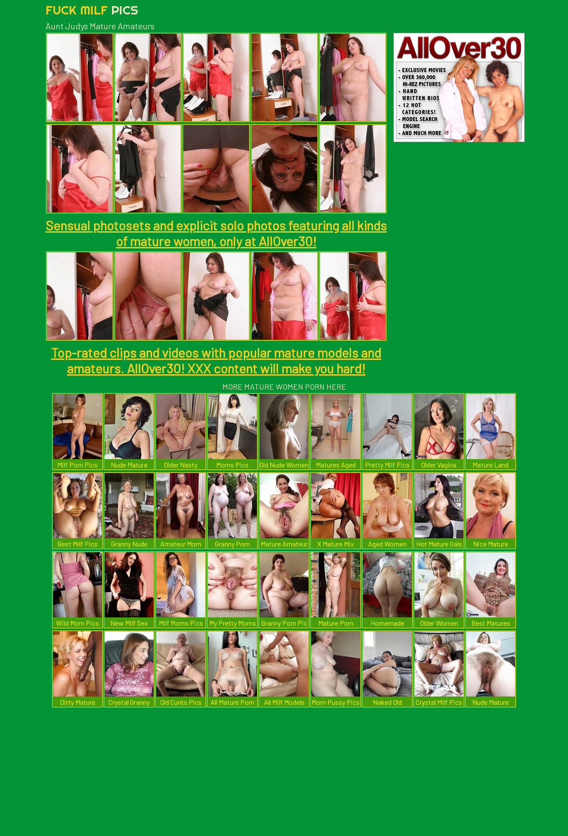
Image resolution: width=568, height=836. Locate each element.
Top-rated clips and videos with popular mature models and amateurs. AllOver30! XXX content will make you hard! (216, 360)
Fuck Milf (92, 9)
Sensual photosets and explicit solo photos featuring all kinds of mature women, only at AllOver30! (216, 233)
